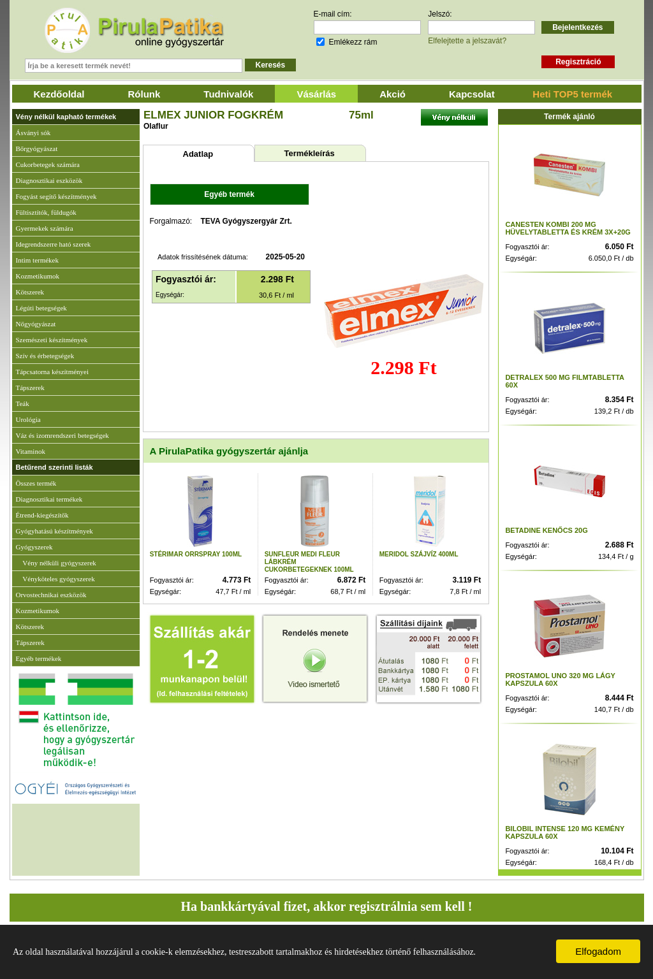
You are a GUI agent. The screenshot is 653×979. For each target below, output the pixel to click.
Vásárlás (316, 94)
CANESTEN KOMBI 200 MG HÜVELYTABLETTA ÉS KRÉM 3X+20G (568, 228)
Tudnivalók (228, 94)
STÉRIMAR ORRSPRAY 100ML (196, 554)
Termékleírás (309, 153)
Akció (392, 94)
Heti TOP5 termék (572, 94)
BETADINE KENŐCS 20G (546, 530)
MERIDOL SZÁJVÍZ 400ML (419, 554)
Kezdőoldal (59, 94)
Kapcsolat (472, 94)
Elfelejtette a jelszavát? (467, 40)
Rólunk (144, 94)
